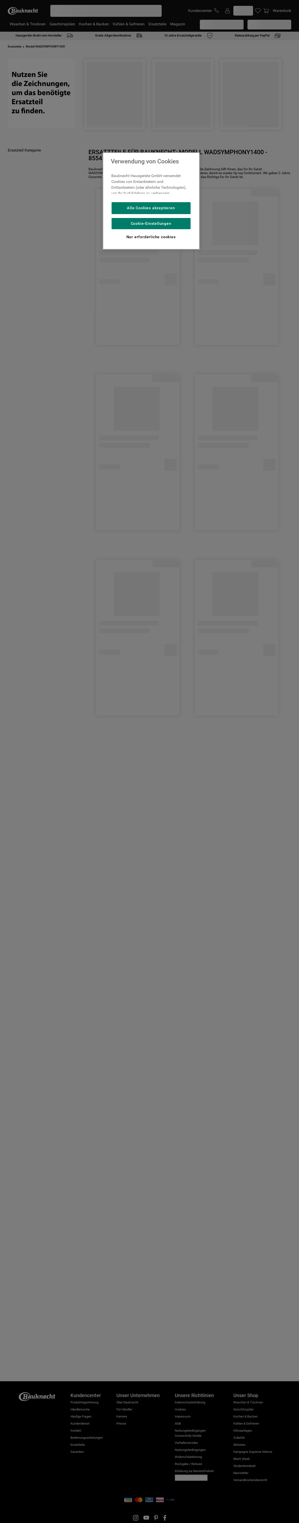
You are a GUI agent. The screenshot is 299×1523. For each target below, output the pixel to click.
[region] (151, 201)
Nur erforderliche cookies (151, 237)
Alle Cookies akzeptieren (151, 208)
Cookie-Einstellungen (151, 223)
